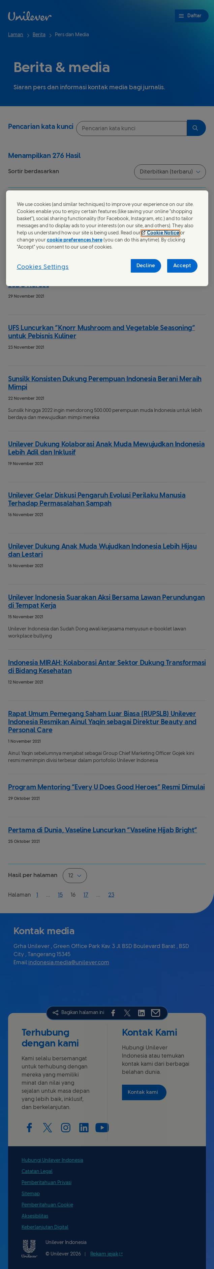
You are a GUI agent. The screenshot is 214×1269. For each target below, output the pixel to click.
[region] (107, 238)
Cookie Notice (163, 233)
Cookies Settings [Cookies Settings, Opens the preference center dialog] (43, 267)
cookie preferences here (74, 240)
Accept (182, 266)
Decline (145, 266)
